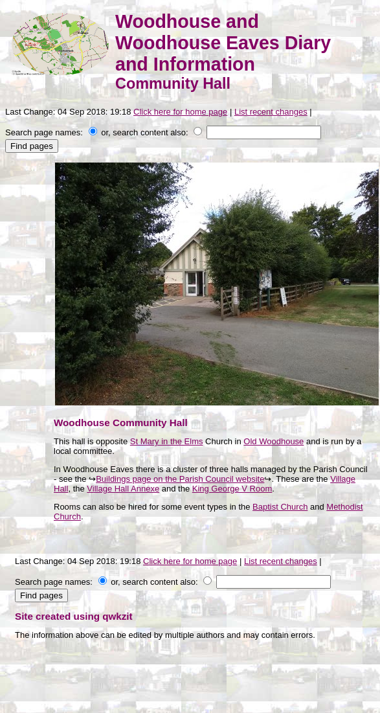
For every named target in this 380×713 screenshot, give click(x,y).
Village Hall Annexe (123, 488)
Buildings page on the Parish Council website (180, 479)
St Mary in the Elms (166, 441)
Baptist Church (279, 507)
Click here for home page (180, 112)
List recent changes (270, 112)
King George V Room (232, 488)
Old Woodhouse (273, 441)
